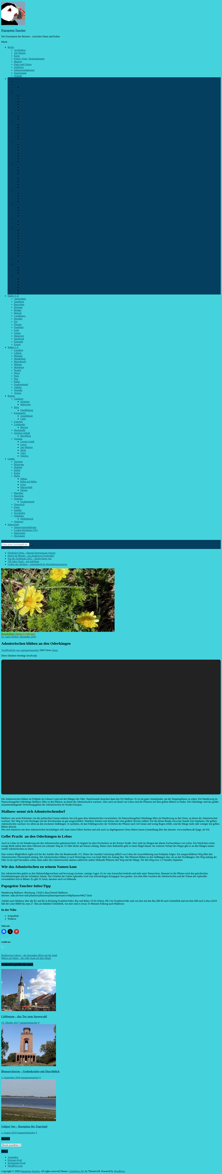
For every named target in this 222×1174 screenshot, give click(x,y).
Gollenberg (26, 124)
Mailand (18, 356)
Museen (18, 61)
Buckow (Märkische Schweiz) (35, 147)
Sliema (23, 490)
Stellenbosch (26, 518)
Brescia (24, 427)
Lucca (23, 444)
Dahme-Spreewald (23, 93)
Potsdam (18, 218)
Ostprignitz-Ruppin (24, 204)
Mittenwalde (26, 107)
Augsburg (19, 301)
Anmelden (13, 1157)
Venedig (18, 390)
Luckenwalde (27, 273)
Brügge (17, 310)
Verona (17, 393)
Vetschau (24, 187)
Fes (15, 321)
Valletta (18, 387)
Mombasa (19, 367)
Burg (22, 261)
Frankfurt (18, 327)
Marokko (18, 493)
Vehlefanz (25, 173)
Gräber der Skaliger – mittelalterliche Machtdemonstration (37, 564)
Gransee (24, 167)
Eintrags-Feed (15, 1160)
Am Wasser (20, 53)
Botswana (19, 464)
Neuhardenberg (28, 161)
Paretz (23, 130)
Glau (22, 95)
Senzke (24, 138)
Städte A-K (13, 295)
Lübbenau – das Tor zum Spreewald (24, 1016)
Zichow (24, 293)
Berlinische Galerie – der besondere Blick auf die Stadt (29, 955)
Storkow (24, 201)
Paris (16, 376)
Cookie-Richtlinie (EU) (26, 530)
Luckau (24, 104)
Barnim (18, 84)
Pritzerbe (24, 253)
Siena (23, 450)
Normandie (19, 430)
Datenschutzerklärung (25, 527)
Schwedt (24, 287)
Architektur (20, 50)
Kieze (17, 55)
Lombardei (19, 424)
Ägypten (18, 461)
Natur (55, 650)
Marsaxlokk (26, 487)
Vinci (23, 453)
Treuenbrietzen (27, 255)
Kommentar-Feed (17, 1163)
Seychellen (19, 513)
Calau (23, 181)
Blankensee (26, 267)
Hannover (19, 335)
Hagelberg (25, 238)
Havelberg (25, 436)
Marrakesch (20, 361)
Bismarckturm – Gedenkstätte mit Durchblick (30, 1071)
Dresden (18, 318)
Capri (23, 418)
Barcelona (19, 304)
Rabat (17, 381)
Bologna (18, 307)
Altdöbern (25, 178)
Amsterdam (20, 298)
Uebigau (24, 118)
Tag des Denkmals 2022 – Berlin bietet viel (29, 558)
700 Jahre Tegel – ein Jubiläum (23, 561)
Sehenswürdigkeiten (24, 70)
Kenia (17, 473)
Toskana (18, 438)
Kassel (17, 344)
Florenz (18, 324)
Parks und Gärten (23, 64)
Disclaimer (19, 536)
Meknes (18, 364)
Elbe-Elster (19, 113)
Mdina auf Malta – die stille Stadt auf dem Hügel (26, 958)
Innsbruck (19, 338)
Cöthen (24, 150)
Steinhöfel (25, 198)
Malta (17, 476)
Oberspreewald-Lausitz (26, 175)
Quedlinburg (26, 410)
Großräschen (26, 184)
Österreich (19, 504)
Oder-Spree (20, 190)
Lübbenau (25, 101)
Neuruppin (25, 213)
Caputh (24, 233)
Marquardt (25, 224)
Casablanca (20, 315)
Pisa (16, 378)
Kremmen (25, 170)
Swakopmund (21, 384)
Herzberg (25, 115)
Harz (16, 407)
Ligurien (18, 421)
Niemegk (25, 247)
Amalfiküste (26, 416)
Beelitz (23, 230)
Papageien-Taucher (13, 30)
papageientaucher (28, 1022)
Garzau (24, 153)
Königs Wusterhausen (31, 98)
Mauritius (19, 496)
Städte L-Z (13, 347)
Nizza (17, 373)
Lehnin (23, 244)
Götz (22, 235)
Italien (17, 470)
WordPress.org (15, 1165)
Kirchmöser (20, 81)
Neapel (17, 370)
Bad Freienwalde (29, 144)
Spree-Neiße (20, 258)
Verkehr (18, 75)
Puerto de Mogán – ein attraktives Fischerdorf (31, 555)
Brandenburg (14, 78)
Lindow (24, 210)
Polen (17, 507)
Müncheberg (26, 158)
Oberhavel (19, 164)
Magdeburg (20, 358)
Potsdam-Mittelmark (24, 227)
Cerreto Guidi (27, 441)
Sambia (18, 510)
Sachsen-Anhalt (22, 433)
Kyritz (23, 207)
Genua (17, 333)
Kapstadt (18, 341)
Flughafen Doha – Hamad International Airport (31, 553)
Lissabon (18, 350)
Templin (24, 290)
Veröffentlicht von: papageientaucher (20, 650)
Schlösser (19, 67)
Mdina (23, 478)
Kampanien (20, 413)
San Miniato (26, 447)
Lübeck (18, 353)
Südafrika (19, 516)
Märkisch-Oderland (24, 141)
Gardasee (18, 398)
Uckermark (19, 275)
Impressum (13, 524)
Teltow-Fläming (22, 264)
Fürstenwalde (27, 193)
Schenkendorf (27, 110)
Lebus (23, 155)
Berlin (11, 47)
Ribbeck (24, 135)
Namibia (18, 498)
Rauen (23, 195)
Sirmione (25, 401)
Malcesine (25, 404)
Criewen (24, 281)
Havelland (19, 121)
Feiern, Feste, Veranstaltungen (29, 58)
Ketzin (23, 127)
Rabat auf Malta (28, 481)
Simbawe (18, 521)
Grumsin (24, 284)
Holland (18, 467)
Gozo (23, 484)
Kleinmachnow (28, 241)
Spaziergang (20, 73)
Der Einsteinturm (29, 221)
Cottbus (18, 90)
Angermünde (27, 278)
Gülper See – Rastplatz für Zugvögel (24, 1126)
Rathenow (25, 133)
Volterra (24, 456)
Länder (11, 458)
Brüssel (18, 313)
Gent (16, 330)
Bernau (24, 87)
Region (11, 396)
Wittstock (25, 215)
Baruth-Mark (27, 270)
